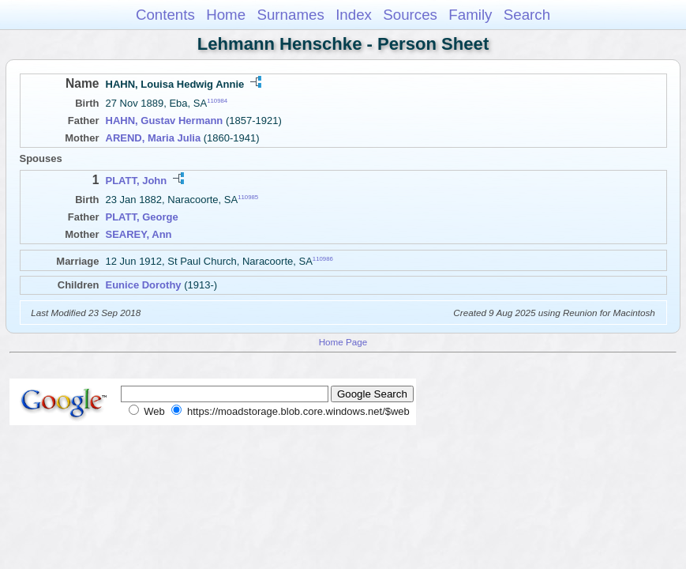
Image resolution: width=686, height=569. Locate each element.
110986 (323, 258)
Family (470, 14)
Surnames (290, 14)
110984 (217, 100)
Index (354, 14)
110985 (248, 197)
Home (226, 14)
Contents (165, 14)
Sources (410, 14)
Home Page (343, 342)
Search (527, 14)
